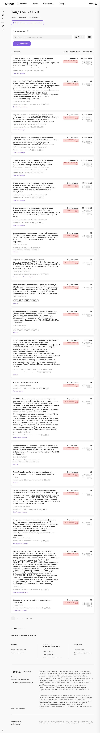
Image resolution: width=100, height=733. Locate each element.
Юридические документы (20, 680)
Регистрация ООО (49, 654)
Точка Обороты (79, 649)
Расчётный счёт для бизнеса (52, 658)
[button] (27, 22)
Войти (93, 3)
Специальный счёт (17, 653)
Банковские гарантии (18, 649)
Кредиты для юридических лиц (83, 653)
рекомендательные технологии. (66, 703)
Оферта (14, 677)
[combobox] (72, 51)
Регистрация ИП (48, 651)
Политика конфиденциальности (22, 682)
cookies (52, 695)
